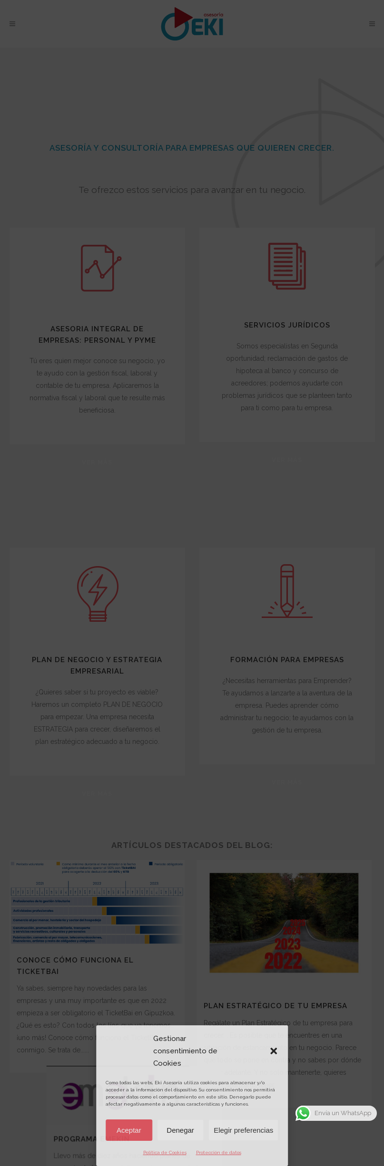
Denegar (180, 1130)
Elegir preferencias (243, 1130)
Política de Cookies (165, 1152)
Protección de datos (218, 1152)
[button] (273, 1051)
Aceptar (129, 1130)
